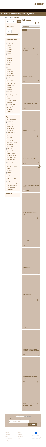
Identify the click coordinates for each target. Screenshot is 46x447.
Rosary (9, 172)
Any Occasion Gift (11, 119)
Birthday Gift (10, 124)
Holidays (7, 10)
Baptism (9, 51)
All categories (10, 42)
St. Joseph (10, 175)
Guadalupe (10, 144)
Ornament (9, 164)
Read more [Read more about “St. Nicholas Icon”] (38, 273)
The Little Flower (11, 187)
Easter (9, 64)
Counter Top (10, 134)
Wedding (9, 109)
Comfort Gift (10, 130)
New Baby (9, 91)
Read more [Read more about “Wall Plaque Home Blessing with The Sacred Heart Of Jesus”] (38, 409)
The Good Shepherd (12, 185)
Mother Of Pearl (11, 80)
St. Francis (10, 174)
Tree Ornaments (11, 104)
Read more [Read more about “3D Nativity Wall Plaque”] (38, 81)
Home (6, 17)
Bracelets (9, 55)
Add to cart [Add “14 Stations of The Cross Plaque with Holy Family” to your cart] (38, 54)
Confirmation (10, 60)
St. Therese (10, 181)
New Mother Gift (11, 161)
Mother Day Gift (11, 159)
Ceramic (9, 56)
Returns (6, 433)
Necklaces (9, 89)
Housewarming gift (11, 155)
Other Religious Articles (12, 94)
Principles (9, 170)
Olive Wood (10, 93)
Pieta (8, 168)
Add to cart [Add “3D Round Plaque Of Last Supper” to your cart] (38, 109)
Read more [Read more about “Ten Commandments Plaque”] (38, 327)
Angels (9, 45)
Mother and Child (11, 157)
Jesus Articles (10, 75)
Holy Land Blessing (12, 151)
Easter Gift (10, 135)
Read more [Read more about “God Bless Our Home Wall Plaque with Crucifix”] (38, 191)
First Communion (11, 67)
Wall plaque (10, 107)
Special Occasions (35, 10)
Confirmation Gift (11, 132)
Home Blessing (11, 153)
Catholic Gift (10, 126)
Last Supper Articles (12, 79)
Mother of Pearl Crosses (12, 83)
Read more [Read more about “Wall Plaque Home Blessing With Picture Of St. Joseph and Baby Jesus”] (38, 355)
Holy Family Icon (11, 150)
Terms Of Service (8, 435)
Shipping (7, 429)
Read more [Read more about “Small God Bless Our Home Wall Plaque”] (38, 218)
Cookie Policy (7, 431)
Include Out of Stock (12, 196)
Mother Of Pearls (22, 10)
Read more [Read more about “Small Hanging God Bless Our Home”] (38, 245)
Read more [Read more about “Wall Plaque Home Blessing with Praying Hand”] (38, 382)
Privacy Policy (8, 437)
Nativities (9, 87)
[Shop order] (31, 26)
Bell (8, 123)
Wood (11, 10)
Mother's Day (10, 85)
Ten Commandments (12, 183)
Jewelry (9, 77)
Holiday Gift (10, 146)
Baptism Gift (10, 121)
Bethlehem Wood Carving (35, 434)
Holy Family (10, 71)
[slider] (6, 34)
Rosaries (9, 96)
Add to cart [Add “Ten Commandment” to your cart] (38, 300)
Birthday (9, 53)
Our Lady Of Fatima (12, 166)
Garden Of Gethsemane (12, 140)
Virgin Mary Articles (12, 106)
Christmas (9, 58)
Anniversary (10, 49)
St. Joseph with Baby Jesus (11, 179)
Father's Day (10, 66)
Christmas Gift (10, 128)
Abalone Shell (10, 43)
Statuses (9, 102)
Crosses (9, 62)
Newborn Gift (10, 162)
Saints (8, 98)
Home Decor (15, 10)
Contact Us (7, 438)
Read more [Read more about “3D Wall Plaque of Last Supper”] (38, 136)
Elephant (9, 137)
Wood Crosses (10, 111)
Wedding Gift (10, 189)
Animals (9, 47)
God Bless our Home (12, 142)
